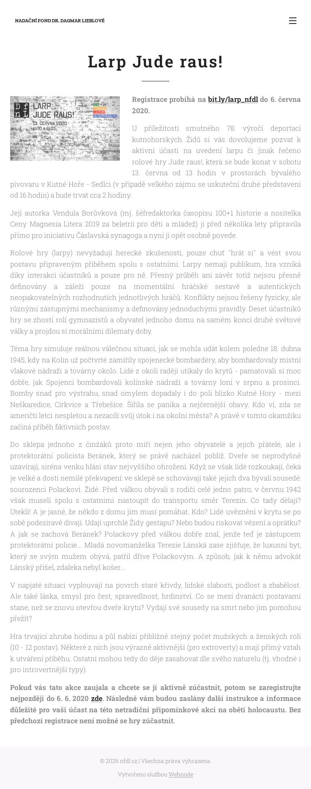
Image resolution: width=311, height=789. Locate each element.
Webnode (180, 774)
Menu (292, 20)
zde (96, 698)
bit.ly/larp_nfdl (233, 99)
